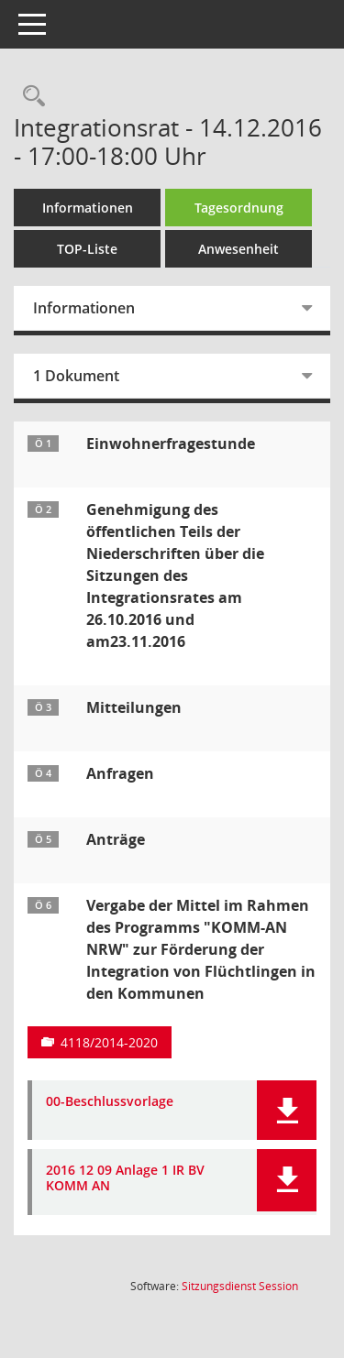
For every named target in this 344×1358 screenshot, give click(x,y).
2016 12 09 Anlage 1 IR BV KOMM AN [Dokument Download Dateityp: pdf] (125, 1178)
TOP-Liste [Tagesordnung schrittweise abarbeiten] (87, 248)
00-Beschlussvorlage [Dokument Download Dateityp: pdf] (109, 1102)
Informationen (87, 207)
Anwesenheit (238, 248)
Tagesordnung (238, 207)
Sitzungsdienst (240, 1286)
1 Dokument (76, 376)
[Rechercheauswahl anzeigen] (29, 97)
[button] (286, 1110)
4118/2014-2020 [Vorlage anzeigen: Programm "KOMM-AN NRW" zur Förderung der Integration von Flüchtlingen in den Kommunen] (109, 1042)
